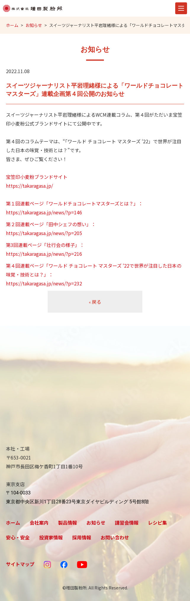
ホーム (12, 25)
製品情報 (67, 522)
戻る (95, 301)
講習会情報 (127, 522)
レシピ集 (157, 522)
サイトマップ (20, 564)
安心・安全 (18, 537)
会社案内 (39, 522)
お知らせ (33, 25)
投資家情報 (51, 537)
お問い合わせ (115, 537)
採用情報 (81, 537)
